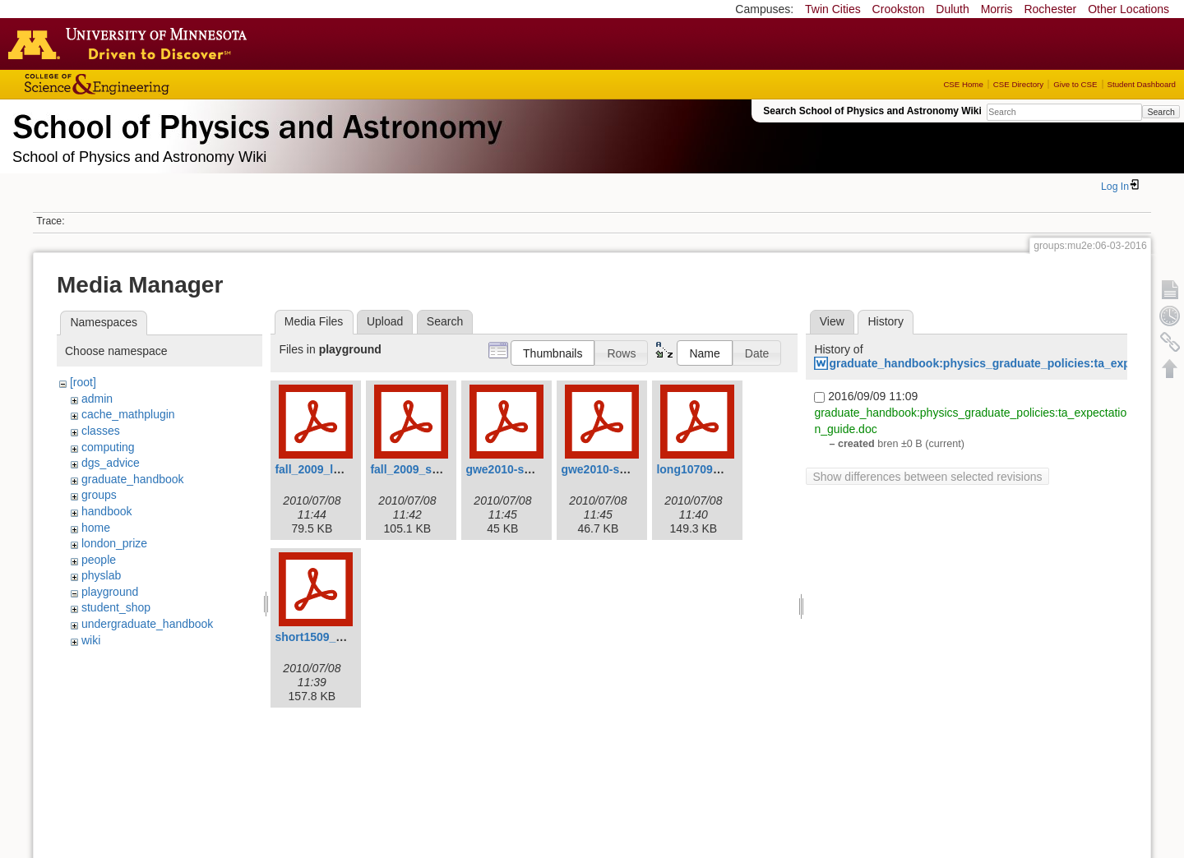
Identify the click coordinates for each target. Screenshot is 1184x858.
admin (97, 398)
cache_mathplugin (128, 414)
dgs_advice (110, 462)
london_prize (114, 543)
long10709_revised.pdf (718, 469)
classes (100, 430)
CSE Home (963, 84)
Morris (997, 9)
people (98, 559)
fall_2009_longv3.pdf (331, 469)
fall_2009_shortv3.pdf (429, 469)
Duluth (952, 9)
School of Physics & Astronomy (255, 123)
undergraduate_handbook (147, 623)
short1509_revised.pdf (336, 637)
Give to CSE (1075, 84)
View (832, 321)
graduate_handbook (132, 479)
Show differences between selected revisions (927, 476)
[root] (83, 382)
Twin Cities (833, 9)
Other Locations (1128, 9)
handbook (106, 511)
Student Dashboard (1142, 84)
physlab (101, 575)
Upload (385, 321)
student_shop (115, 607)
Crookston (898, 9)
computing (108, 447)
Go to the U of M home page (131, 43)
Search (1160, 112)
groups (99, 494)
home (95, 527)
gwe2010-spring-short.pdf (631, 469)
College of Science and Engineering (148, 84)
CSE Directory (1018, 84)
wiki (90, 640)
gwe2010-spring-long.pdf (533, 469)
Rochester (1050, 9)
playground (109, 591)
